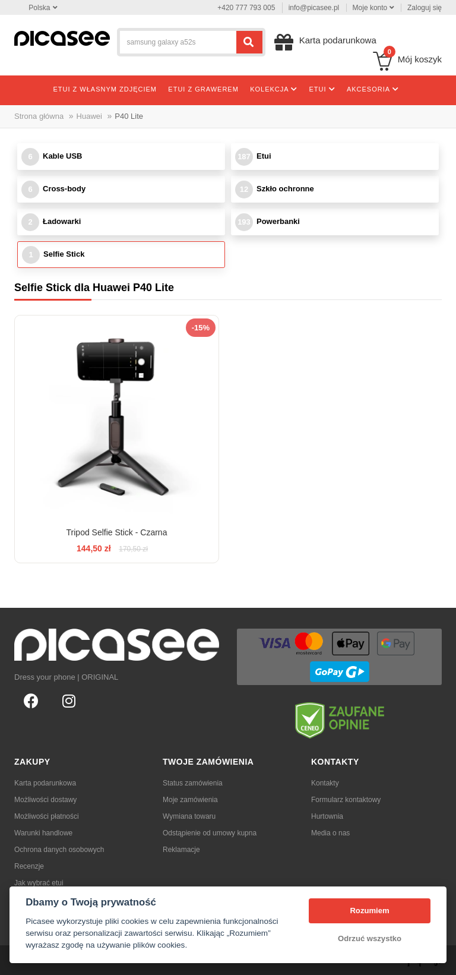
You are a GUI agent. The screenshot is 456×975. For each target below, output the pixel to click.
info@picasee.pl (314, 8)
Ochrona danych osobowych (59, 849)
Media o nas (330, 833)
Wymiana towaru (189, 816)
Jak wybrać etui (39, 883)
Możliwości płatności (46, 816)
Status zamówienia (193, 783)
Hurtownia (327, 816)
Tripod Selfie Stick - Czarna (116, 532)
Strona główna (39, 116)
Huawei (89, 116)
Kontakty (325, 783)
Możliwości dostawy (45, 800)
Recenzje (29, 866)
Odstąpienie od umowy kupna (209, 833)
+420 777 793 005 (246, 8)
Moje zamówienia (190, 800)
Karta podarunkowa (45, 783)
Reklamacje (181, 849)
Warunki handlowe (43, 833)
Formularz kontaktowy (346, 800)
